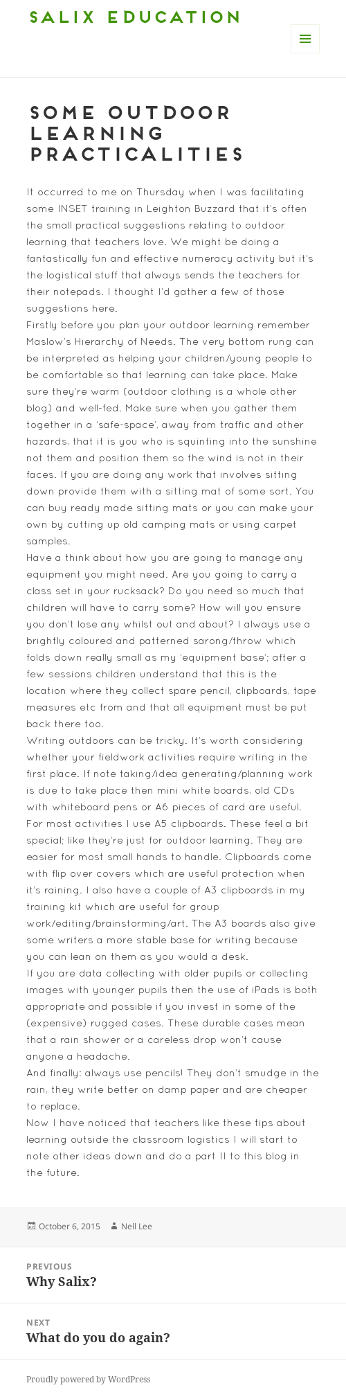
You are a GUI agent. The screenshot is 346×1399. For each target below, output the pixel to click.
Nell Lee (136, 1226)
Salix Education (133, 19)
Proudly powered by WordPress (88, 1379)
